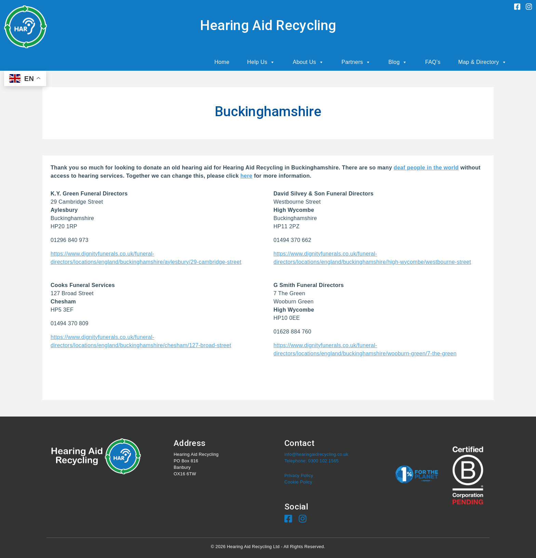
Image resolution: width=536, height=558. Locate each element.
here (246, 176)
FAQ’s (433, 62)
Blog (397, 62)
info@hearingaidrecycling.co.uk (316, 454)
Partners (356, 62)
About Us (308, 62)
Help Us (261, 62)
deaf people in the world (426, 168)
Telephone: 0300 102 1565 (311, 460)
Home (221, 62)
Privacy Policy (298, 475)
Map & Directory (482, 62)
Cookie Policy (298, 482)
